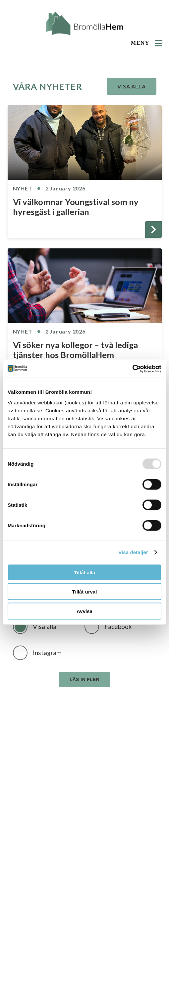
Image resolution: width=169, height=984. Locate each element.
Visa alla (131, 86)
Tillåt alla (84, 572)
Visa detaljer (133, 552)
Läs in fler (84, 679)
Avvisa (84, 611)
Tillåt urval (84, 592)
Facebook (118, 626)
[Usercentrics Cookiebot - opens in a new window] (132, 368)
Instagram (47, 652)
